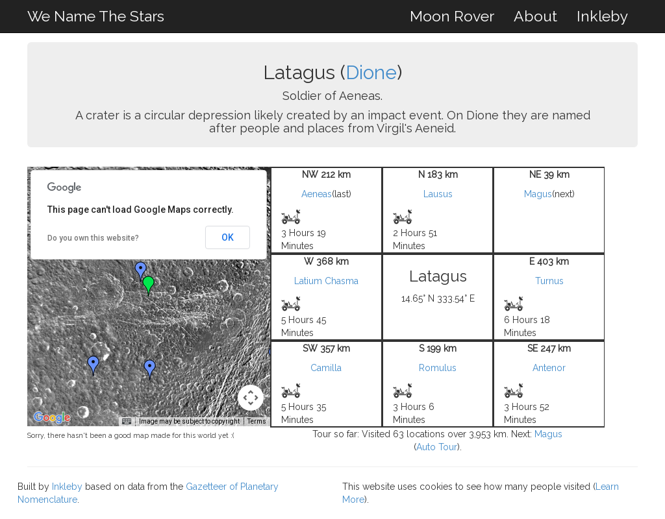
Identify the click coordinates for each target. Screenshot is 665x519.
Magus (538, 194)
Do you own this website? (93, 238)
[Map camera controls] (251, 398)
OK (227, 237)
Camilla (326, 368)
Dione (371, 72)
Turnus (549, 281)
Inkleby (602, 16)
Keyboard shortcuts (102, 421)
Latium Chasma (326, 281)
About (535, 16)
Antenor (549, 368)
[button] (141, 271)
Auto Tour (436, 447)
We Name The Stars (95, 16)
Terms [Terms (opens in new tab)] (256, 421)
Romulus (438, 368)
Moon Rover (452, 16)
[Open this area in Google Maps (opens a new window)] (52, 417)
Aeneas (316, 194)
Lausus (438, 194)
